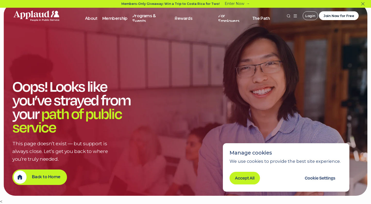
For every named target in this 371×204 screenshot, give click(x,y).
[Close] (363, 4)
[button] (295, 15)
